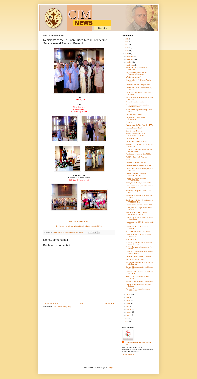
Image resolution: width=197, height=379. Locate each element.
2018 (127, 42)
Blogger (110, 368)
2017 (127, 45)
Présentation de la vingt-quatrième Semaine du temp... (137, 106)
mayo (129, 303)
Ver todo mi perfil (128, 354)
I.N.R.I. (128, 160)
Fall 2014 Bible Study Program (136, 157)
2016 (127, 48)
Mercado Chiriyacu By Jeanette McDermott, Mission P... (136, 213)
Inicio (81, 303)
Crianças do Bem (132, 139)
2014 (127, 54)
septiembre (130, 65)
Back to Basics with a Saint (135, 259)
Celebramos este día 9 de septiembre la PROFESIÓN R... (139, 201)
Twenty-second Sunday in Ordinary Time (139, 281)
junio (128, 300)
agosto (129, 294)
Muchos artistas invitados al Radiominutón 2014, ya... (135, 135)
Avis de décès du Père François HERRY (139, 125)
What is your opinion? (133, 77)
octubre (129, 62)
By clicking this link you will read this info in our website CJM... (79, 226)
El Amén (129, 122)
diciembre (130, 56)
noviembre (130, 59)
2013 (127, 319)
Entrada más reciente (51, 303)
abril (128, 306)
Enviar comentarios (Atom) (62, 307)
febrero (129, 312)
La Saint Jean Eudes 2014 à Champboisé (135, 118)
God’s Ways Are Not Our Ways (136, 141)
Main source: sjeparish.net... (79, 221)
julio (128, 297)
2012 (127, 322)
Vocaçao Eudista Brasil (134, 128)
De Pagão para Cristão (133, 114)
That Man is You (131, 239)
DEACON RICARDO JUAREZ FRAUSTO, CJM (136, 179)
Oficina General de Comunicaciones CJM (138, 343)
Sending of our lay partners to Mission (138, 256)
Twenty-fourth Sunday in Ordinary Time (139, 183)
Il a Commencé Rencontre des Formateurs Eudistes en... (136, 73)
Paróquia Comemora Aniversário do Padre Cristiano (138, 290)
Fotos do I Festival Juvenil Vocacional (138, 166)
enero (129, 315)
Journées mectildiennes (134, 131)
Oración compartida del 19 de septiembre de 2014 (136, 174)
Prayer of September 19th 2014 (136, 163)
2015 (127, 51)
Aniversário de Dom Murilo (135, 102)
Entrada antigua (109, 303)
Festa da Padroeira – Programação (138, 85)
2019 (127, 39)
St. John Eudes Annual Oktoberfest (138, 231)
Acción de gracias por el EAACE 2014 (139, 154)
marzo (129, 309)
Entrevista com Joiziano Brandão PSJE (139, 205)
